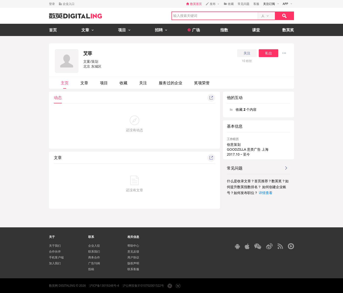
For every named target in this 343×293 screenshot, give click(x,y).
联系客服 (133, 269)
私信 (268, 53)
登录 (52, 4)
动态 (58, 97)
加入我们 (55, 263)
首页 (53, 30)
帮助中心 (133, 246)
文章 (84, 82)
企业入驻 (94, 246)
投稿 (91, 269)
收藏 (123, 82)
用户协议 (133, 257)
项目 (104, 82)
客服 (256, 4)
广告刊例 (94, 263)
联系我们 (94, 251)
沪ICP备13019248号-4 (104, 285)
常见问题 (243, 4)
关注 (247, 53)
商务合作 (94, 257)
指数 (224, 30)
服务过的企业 (170, 82)
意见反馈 (133, 251)
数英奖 (288, 30)
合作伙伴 (55, 251)
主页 (65, 82)
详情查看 (265, 192)
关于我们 (55, 246)
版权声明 (133, 263)
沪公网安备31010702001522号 (143, 285)
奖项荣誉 (202, 82)
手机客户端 (56, 257)
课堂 (256, 30)
